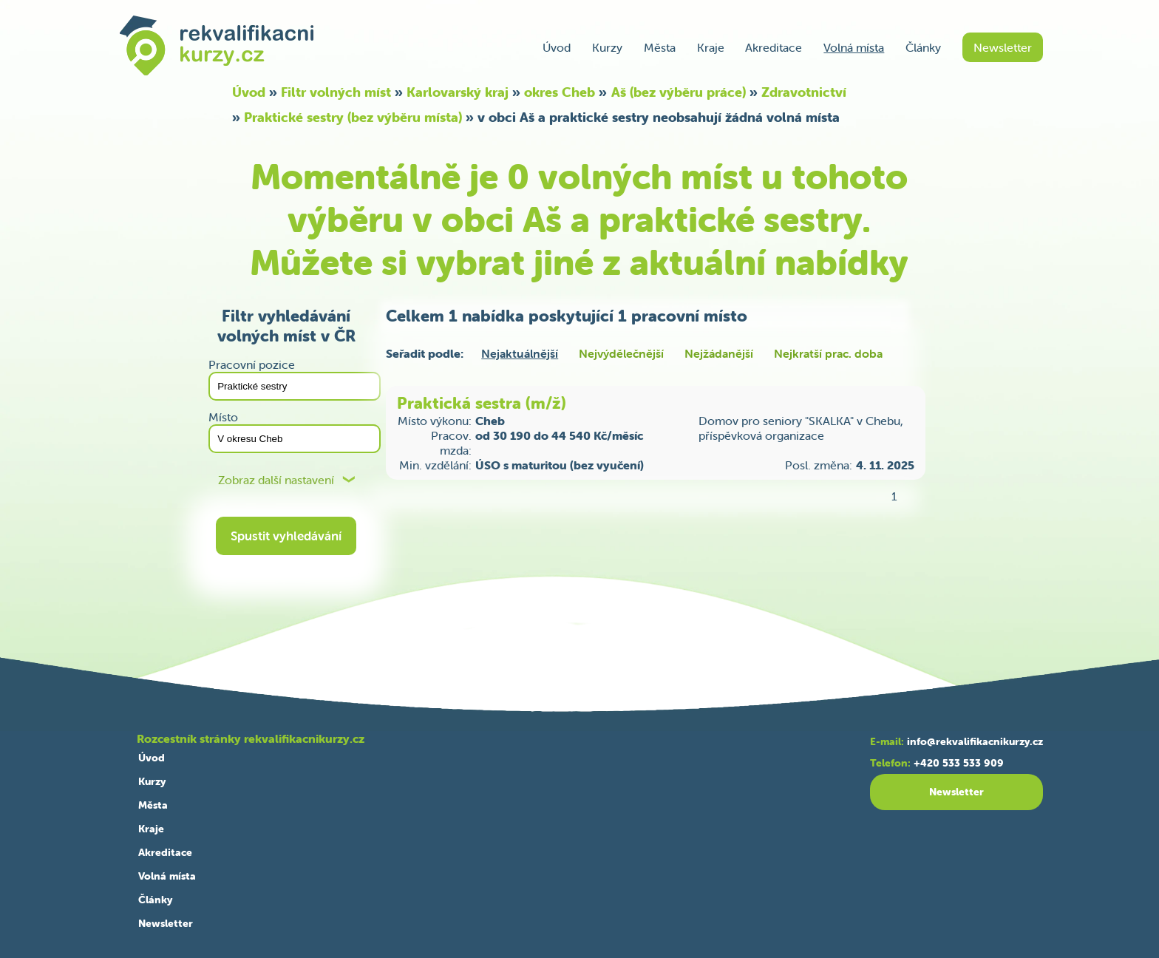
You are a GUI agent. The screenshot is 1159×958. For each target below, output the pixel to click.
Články (923, 47)
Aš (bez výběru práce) (678, 92)
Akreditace (773, 47)
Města (660, 47)
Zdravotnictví (803, 92)
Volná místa (853, 47)
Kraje (710, 47)
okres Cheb (559, 92)
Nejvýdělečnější (621, 353)
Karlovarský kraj (458, 92)
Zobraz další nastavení (276, 480)
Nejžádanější (718, 353)
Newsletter (1002, 47)
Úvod (557, 47)
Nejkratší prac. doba (828, 353)
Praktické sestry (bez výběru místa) (353, 117)
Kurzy (607, 47)
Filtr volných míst (336, 92)
